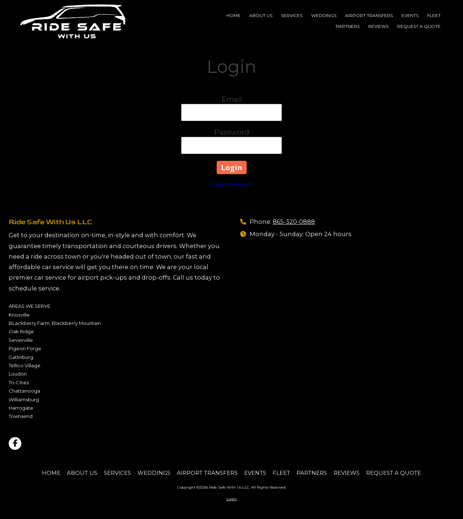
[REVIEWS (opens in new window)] (378, 26)
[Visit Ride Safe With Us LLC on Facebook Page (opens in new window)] (15, 443)
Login (231, 499)
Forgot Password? (231, 184)
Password (231, 132)
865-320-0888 (294, 221)
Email (231, 99)
